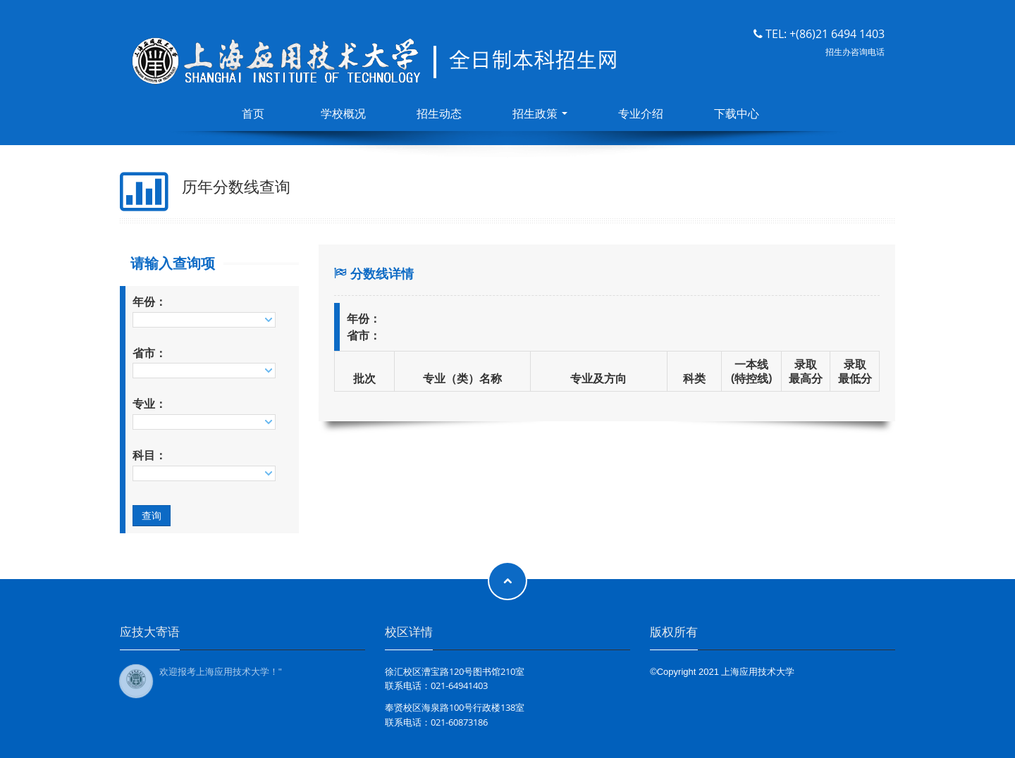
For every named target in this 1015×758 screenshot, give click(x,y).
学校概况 (343, 113)
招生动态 (439, 113)
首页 (253, 113)
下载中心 (736, 113)
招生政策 (539, 113)
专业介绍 (640, 113)
